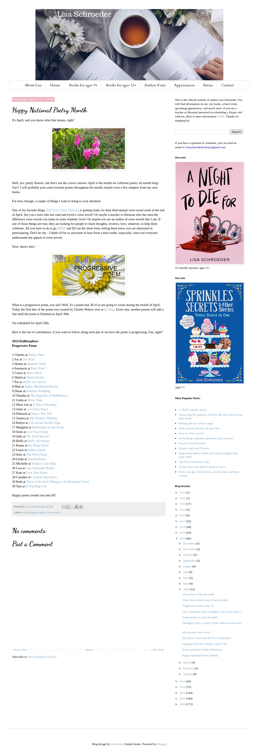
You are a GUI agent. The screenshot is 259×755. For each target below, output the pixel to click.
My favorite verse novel (196, 632)
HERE (61, 228)
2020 (182, 503)
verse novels (53, 512)
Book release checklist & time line (199, 428)
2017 (182, 521)
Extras (208, 85)
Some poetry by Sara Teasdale (200, 617)
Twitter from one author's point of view (202, 467)
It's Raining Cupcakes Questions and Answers (206, 438)
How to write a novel (191, 433)
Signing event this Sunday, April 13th (204, 644)
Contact (227, 85)
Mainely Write (36, 364)
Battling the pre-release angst (196, 423)
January (188, 674)
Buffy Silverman (38, 441)
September (190, 560)
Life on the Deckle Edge (44, 423)
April (186, 589)
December (189, 543)
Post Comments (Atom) (42, 656)
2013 (182, 681)
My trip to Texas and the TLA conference (206, 638)
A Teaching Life (35, 486)
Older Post (158, 649)
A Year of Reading (45, 404)
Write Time (34, 400)
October (188, 554)
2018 (182, 515)
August (187, 566)
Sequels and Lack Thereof (194, 448)
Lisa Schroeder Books (40, 468)
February (188, 668)
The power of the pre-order (198, 594)
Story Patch (34, 373)
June (186, 578)
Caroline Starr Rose (44, 477)
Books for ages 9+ (83, 85)
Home (55, 85)
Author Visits (155, 85)
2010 (182, 698)
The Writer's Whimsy (43, 418)
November (189, 549)
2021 (182, 498)
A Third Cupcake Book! (193, 409)
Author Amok (36, 450)
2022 (182, 492)
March (187, 662)
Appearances (184, 85)
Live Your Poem (37, 409)
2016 (182, 527)
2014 (182, 538)
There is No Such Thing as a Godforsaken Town (57, 481)
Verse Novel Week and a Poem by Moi (205, 600)
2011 (182, 692)
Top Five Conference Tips (194, 462)
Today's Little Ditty (44, 463)
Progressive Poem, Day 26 (198, 605)
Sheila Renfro (36, 377)
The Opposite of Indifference (49, 395)
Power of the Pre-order (192, 443)
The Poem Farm (36, 454)
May (186, 583)
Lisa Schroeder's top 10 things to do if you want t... (212, 611)
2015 (182, 532)
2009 (182, 704)
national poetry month (34, 512)
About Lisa (33, 85)
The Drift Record (37, 436)
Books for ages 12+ (121, 85)
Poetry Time (36, 355)
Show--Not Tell (41, 413)
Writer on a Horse (34, 382)
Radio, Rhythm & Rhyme (41, 386)
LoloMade (117, 744)
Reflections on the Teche (48, 427)
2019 (182, 509)
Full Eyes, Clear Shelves (62, 210)
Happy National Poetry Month (200, 655)
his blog (109, 309)
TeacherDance (36, 459)
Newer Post (20, 649)
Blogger (161, 744)
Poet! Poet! (38, 368)
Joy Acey (29, 359)
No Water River (38, 445)
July (186, 572)
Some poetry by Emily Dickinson (202, 649)
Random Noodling (38, 391)
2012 (182, 687)
